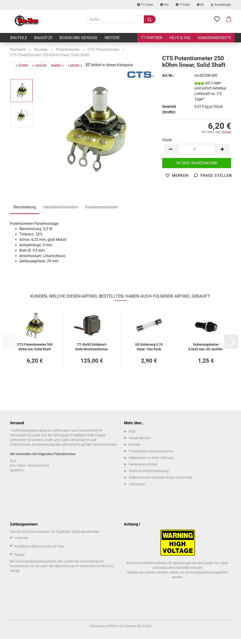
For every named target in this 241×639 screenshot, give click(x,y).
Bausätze (43, 38)
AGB (132, 431)
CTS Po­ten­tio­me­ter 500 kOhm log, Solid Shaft (34, 346)
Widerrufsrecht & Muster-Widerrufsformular (161, 477)
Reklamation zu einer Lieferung (151, 458)
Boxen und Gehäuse (78, 38)
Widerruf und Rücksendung (149, 471)
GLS (13, 461)
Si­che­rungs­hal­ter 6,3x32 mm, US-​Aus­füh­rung (206, 346)
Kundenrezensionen (101, 207)
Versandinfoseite (104, 444)
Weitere (112, 38)
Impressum (137, 484)
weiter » (57, 65)
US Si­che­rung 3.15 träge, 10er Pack (149, 346)
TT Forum (145, 4)
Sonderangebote (214, 38)
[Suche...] (150, 19)
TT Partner (151, 38)
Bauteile (18, 38)
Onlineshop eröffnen (104, 626)
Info (164, 4)
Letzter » (75, 65)
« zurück (39, 65)
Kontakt (135, 444)
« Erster (22, 65)
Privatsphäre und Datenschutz (151, 451)
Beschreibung (24, 207)
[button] (229, 19)
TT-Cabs (183, 4)
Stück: (167, 140)
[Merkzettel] (217, 19)
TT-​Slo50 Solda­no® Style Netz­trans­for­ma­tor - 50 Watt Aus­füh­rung (92, 346)
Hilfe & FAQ (179, 38)
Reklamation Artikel (143, 464)
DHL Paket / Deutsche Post (29, 465)
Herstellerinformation (60, 207)
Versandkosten (140, 438)
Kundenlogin (221, 4)
